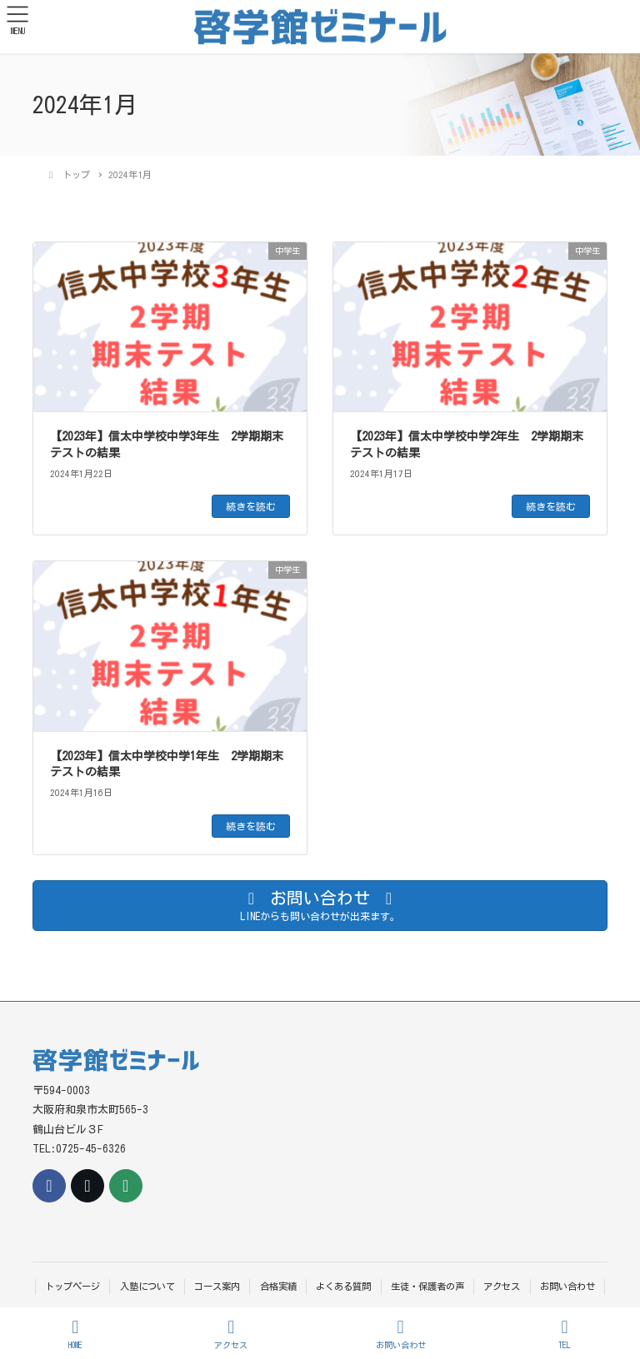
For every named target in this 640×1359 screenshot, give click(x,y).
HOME (76, 1333)
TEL (565, 1333)
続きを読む (251, 506)
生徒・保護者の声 (427, 1286)
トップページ (72, 1286)
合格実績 (278, 1286)
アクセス (501, 1286)
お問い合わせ (567, 1286)
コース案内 (217, 1286)
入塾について (147, 1286)
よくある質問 (343, 1286)
